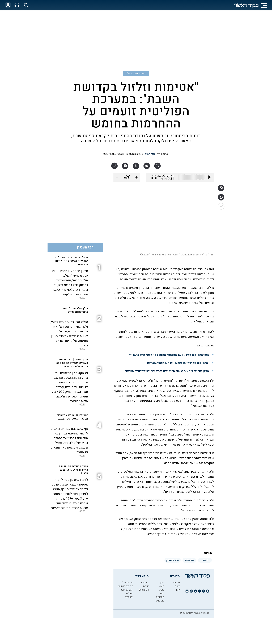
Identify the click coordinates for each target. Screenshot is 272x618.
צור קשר (145, 582)
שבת (161, 590)
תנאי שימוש (127, 590)
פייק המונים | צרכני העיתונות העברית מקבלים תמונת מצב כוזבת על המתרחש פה (72, 363)
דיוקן (161, 582)
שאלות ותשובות (129, 595)
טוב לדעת (159, 601)
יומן (178, 590)
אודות (146, 586)
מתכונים (160, 597)
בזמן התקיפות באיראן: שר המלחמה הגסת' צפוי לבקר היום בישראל (169, 355)
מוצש (161, 586)
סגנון (161, 593)
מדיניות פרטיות (125, 586)
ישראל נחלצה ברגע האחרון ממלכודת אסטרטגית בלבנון (72, 417)
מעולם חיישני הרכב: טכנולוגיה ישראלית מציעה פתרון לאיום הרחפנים (71, 260)
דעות (177, 586)
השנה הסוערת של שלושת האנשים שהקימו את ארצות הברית (73, 469)
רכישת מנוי (143, 590)
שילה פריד (162, 154)
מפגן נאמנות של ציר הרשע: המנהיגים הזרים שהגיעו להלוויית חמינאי (167, 371)
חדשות (176, 582)
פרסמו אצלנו (127, 582)
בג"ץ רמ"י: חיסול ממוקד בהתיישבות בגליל (74, 310)
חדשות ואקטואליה (136, 73)
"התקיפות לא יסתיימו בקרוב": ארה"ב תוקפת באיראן (178, 363)
